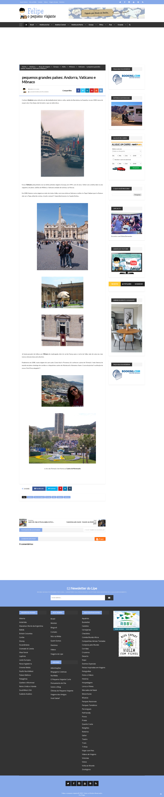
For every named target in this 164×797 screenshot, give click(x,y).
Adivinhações (56, 668)
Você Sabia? (55, 698)
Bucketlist (86, 622)
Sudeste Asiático (25, 694)
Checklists (86, 633)
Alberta (22, 618)
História (85, 679)
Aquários (85, 618)
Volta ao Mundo (88, 765)
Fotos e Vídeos (87, 675)
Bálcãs (21, 630)
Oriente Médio (25, 667)
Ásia (110, 25)
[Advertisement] (82, 44)
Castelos (85, 626)
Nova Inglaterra (25, 664)
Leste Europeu (25, 660)
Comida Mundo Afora (90, 637)
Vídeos (46, 2)
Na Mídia (54, 675)
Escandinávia (24, 645)
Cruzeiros (86, 652)
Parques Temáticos (89, 705)
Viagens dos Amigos (58, 694)
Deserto (85, 656)
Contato (40, 2)
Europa (91, 25)
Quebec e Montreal (26, 682)
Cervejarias (86, 630)
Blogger (100, 539)
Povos (84, 716)
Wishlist (54, 623)
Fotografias (86, 671)
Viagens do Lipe (53, 2)
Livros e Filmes (88, 686)
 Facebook (39, 488)
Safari (84, 735)
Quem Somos (24, 2)
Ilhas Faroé (23, 652)
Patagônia (23, 679)
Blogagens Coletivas (59, 672)
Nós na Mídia (32, 2)
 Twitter (52, 488)
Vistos (84, 762)
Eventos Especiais (89, 664)
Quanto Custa (87, 724)
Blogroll (54, 627)
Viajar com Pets (88, 750)
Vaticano (81, 67)
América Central (60, 25)
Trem (84, 743)
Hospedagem (87, 682)
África (101, 25)
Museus (85, 698)
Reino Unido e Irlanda (27, 686)
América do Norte (77, 25)
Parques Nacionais (89, 701)
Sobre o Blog (56, 687)
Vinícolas (85, 758)
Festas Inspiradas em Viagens (93, 667)
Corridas (85, 648)
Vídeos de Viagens (89, 754)
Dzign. (83, 795)
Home (24, 67)
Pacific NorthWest (26, 671)
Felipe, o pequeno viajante (70, 793)
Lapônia (22, 656)
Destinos (61, 2)
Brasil (32, 25)
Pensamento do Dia (58, 683)
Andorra (32, 67)
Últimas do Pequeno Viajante (62, 691)
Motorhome (87, 694)
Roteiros (85, 732)
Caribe (21, 637)
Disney (22, 641)
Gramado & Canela (26, 648)
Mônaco (72, 67)
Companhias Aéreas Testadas (93, 641)
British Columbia (25, 633)
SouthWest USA (25, 690)
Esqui (84, 660)
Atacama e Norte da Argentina (31, 626)
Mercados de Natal (89, 690)
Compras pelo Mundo (90, 645)
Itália (64, 67)
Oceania (120, 25)
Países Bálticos (25, 675)
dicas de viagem (44, 67)
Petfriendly (86, 713)
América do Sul (44, 25)
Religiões (85, 728)
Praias (84, 720)
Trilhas (85, 747)
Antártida (23, 622)
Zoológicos (86, 769)
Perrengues (86, 709)
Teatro (84, 739)
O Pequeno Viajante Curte (61, 679)
